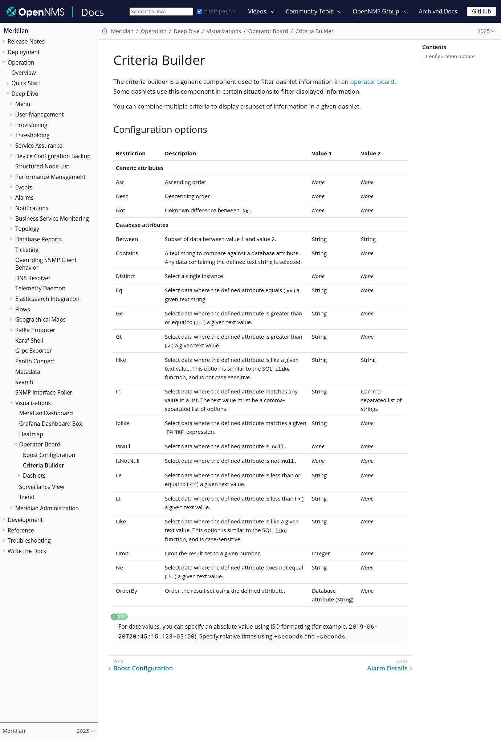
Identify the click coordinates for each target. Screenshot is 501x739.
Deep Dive (25, 94)
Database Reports (38, 239)
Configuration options (451, 56)
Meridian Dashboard (46, 413)
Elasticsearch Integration (47, 299)
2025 (483, 30)
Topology (27, 229)
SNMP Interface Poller (43, 392)
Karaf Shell (29, 340)
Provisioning (31, 125)
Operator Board (40, 444)
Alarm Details (387, 668)
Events (23, 187)
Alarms (24, 197)
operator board (372, 81)
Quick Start (26, 83)
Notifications (31, 208)
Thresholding (32, 135)
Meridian (16, 30)
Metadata (27, 372)
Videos (257, 11)
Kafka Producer (35, 330)
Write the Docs (27, 551)
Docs (92, 12)
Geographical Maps (40, 319)
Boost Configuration (49, 455)
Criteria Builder (43, 465)
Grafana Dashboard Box (50, 424)
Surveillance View (42, 487)
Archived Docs (438, 11)
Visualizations (33, 403)
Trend (27, 497)
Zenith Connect (35, 361)
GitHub (481, 11)
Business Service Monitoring (52, 218)
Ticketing (26, 250)
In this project (216, 11)
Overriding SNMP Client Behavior (46, 263)
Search (24, 382)
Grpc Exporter (33, 351)
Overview (24, 73)
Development (25, 520)
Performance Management (50, 177)
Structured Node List (42, 166)
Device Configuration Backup (53, 156)
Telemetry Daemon (40, 288)
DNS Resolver (32, 278)
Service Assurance (38, 146)
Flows (22, 309)
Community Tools (309, 11)
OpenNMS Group (376, 11)
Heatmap (31, 434)
